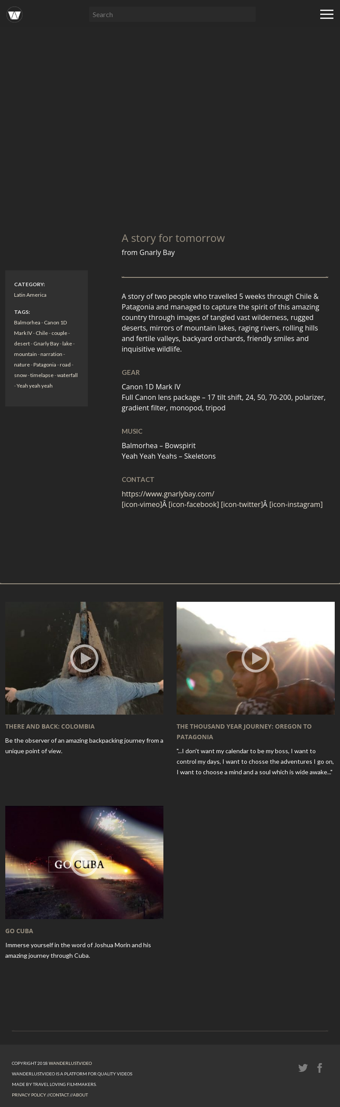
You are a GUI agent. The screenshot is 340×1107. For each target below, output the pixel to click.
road (65, 364)
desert (22, 343)
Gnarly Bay (46, 343)
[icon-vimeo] (142, 504)
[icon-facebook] (195, 504)
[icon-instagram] (296, 504)
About (80, 1094)
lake (67, 343)
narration (51, 354)
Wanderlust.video (70, 1063)
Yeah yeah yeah (35, 385)
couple (59, 333)
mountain (25, 354)
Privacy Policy (29, 1094)
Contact (59, 1094)
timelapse (42, 375)
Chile (42, 333)
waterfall (67, 375)
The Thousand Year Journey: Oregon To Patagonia (244, 731)
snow (20, 375)
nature (22, 364)
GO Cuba (19, 931)
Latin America (30, 294)
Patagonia (44, 364)
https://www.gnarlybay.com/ (168, 494)
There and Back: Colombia (49, 726)
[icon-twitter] (242, 504)
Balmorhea (27, 322)
